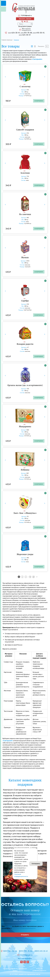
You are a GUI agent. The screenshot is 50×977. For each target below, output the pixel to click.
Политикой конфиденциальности (23, 928)
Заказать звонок (25, 19)
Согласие (8, 926)
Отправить (25, 935)
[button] (24, 84)
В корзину (39, 101)
